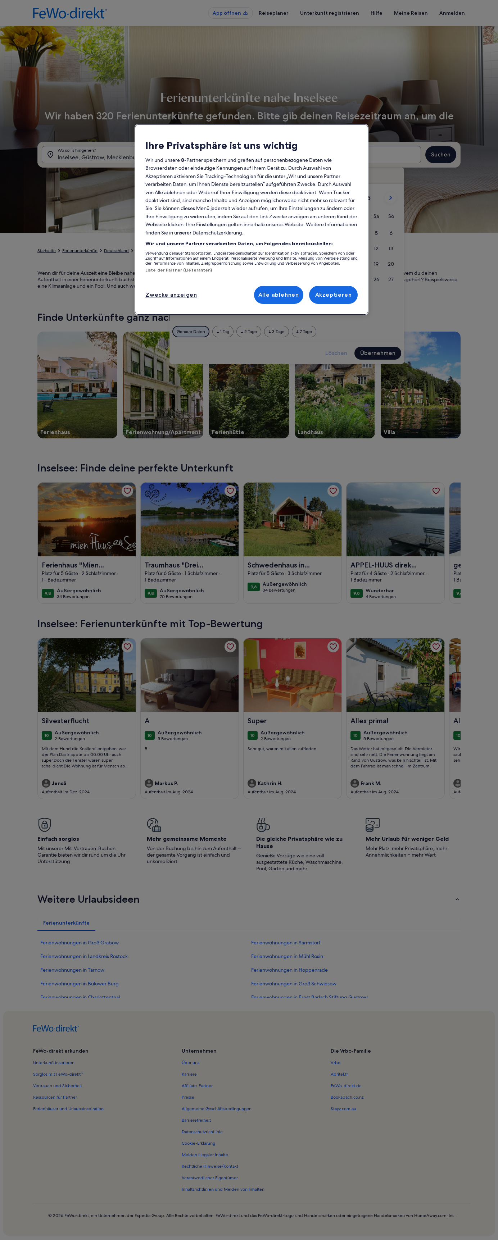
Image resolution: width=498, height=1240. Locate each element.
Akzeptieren (333, 294)
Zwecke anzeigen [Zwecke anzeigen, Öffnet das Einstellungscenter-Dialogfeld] (171, 294)
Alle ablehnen (278, 294)
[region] (251, 219)
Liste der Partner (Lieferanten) (178, 270)
